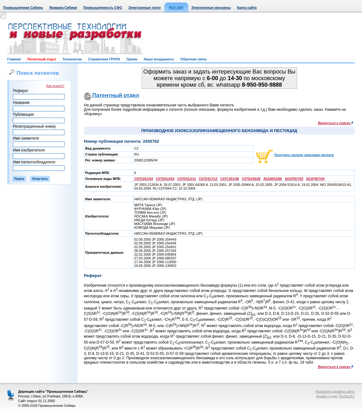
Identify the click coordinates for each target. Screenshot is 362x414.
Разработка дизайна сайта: (335, 391)
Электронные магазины (211, 7)
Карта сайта (247, 7)
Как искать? (55, 86)
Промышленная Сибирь (23, 7)
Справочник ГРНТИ (104, 59)
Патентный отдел (41, 59)
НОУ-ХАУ (176, 7)
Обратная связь (194, 59)
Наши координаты (159, 59)
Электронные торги (144, 7)
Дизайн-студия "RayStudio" (335, 396)
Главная (14, 59)
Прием (131, 59)
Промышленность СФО (102, 7)
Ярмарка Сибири (63, 7)
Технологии (72, 59)
